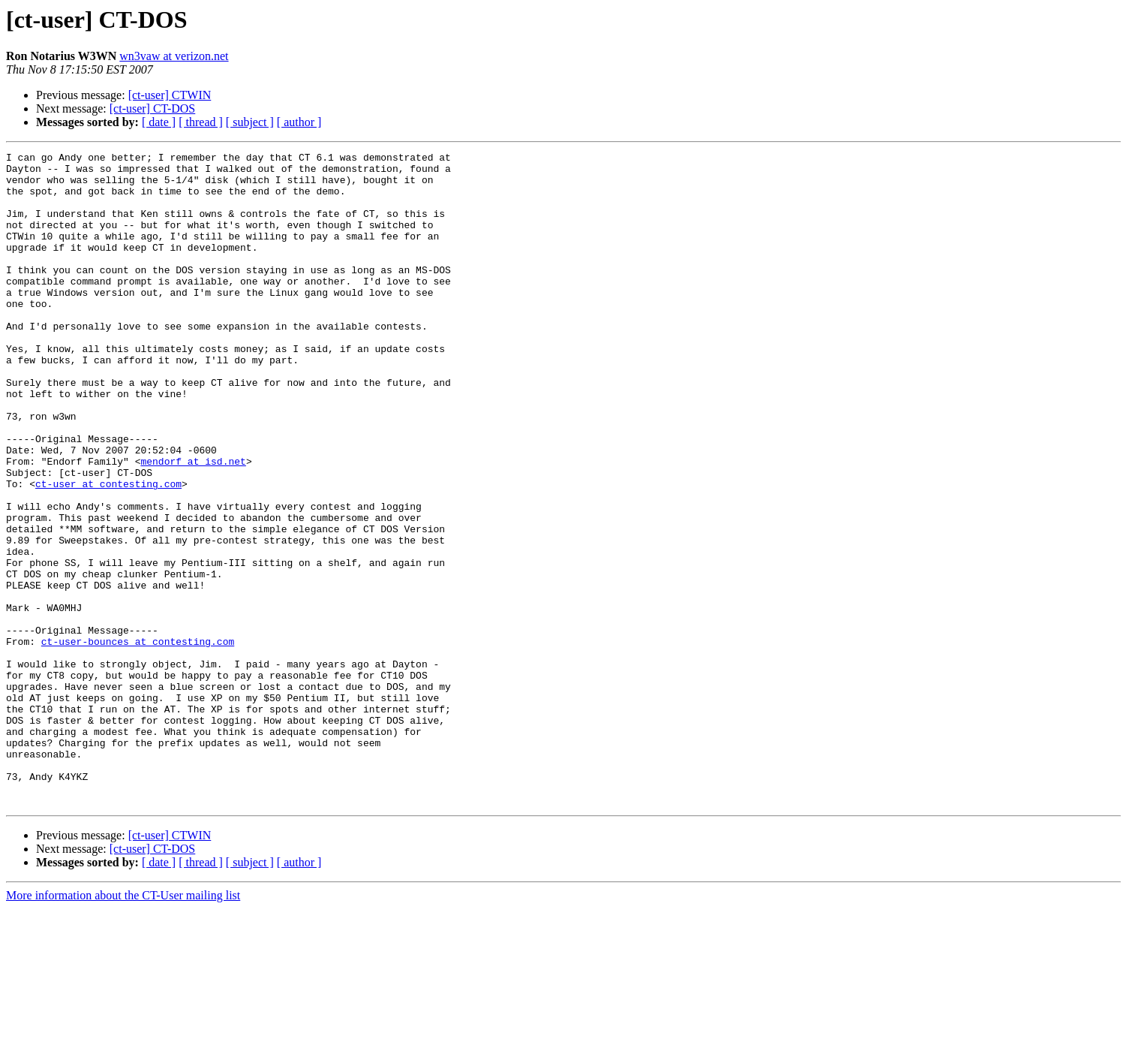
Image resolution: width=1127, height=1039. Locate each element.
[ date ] (159, 122)
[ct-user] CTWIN (170, 95)
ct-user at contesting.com (108, 551)
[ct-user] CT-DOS (153, 108)
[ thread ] (201, 122)
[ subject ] (250, 122)
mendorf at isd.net (192, 524)
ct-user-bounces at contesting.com (137, 740)
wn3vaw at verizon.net (173, 56)
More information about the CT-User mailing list (123, 1025)
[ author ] (299, 122)
